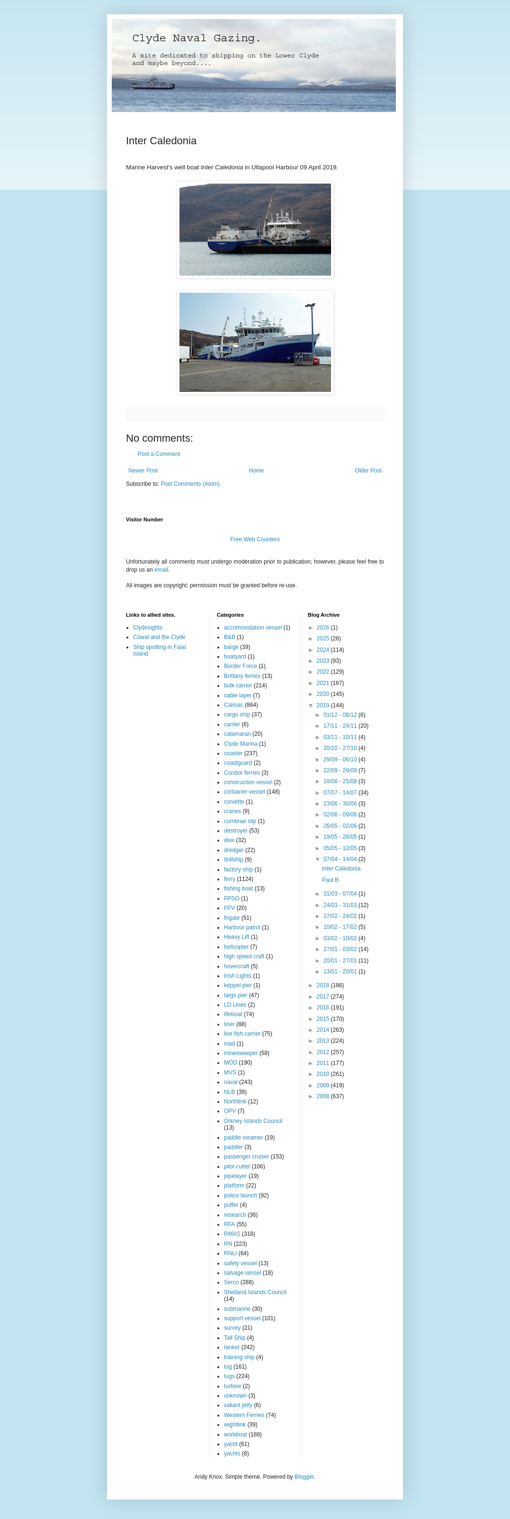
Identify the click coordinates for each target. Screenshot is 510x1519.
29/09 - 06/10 (340, 759)
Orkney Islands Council (253, 1121)
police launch (240, 1195)
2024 (324, 650)
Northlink (235, 1101)
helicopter (236, 947)
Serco (231, 1282)
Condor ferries (242, 772)
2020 (324, 694)
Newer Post (143, 470)
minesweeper (241, 1053)
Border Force (240, 666)
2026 (324, 627)
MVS (230, 1072)
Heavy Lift (236, 937)
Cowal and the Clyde (159, 637)
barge (231, 647)
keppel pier (238, 985)
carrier (232, 724)
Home (256, 470)
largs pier (235, 995)
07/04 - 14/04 (340, 859)
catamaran (237, 734)
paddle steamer (243, 1137)
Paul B (330, 880)
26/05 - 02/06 (340, 826)
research (235, 1215)
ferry (229, 879)
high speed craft (244, 956)
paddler (233, 1147)
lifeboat (233, 1014)
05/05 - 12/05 (340, 848)
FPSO (232, 898)
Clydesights (147, 627)
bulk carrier (238, 685)
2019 (324, 705)
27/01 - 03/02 (340, 949)
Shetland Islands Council (255, 1292)
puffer (231, 1205)
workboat (235, 1434)
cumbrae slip (240, 821)
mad (229, 1043)
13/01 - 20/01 (340, 971)
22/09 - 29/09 (340, 770)
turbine (233, 1386)
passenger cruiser (246, 1156)
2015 (324, 1019)
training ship (239, 1357)
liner (229, 1024)
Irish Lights (237, 976)
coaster (233, 753)
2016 (324, 1007)
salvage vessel (242, 1272)
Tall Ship (234, 1337)
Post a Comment (159, 454)
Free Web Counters (255, 539)
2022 (324, 671)
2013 (324, 1040)
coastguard (238, 763)
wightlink (235, 1424)
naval (231, 1082)
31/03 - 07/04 (340, 893)
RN (228, 1244)
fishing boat (238, 888)
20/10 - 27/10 (340, 748)
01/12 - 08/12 (340, 715)
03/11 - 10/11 (340, 737)
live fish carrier (242, 1033)
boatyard (235, 656)
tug (228, 1366)
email (161, 569)
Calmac (233, 705)
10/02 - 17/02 (340, 927)
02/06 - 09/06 (340, 814)
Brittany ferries (242, 676)
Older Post (368, 470)
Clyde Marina (241, 744)
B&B (229, 637)
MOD (230, 1062)
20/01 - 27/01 (340, 960)
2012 (324, 1052)
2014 (324, 1030)
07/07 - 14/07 (340, 792)
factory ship (238, 869)
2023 (324, 661)
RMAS (232, 1234)
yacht (231, 1444)
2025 (324, 638)
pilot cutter (237, 1166)
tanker (232, 1347)
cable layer (237, 695)
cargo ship (237, 714)
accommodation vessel (253, 627)
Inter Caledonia (341, 868)
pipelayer (235, 1176)
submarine (237, 1309)
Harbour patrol (242, 927)
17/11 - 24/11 (340, 725)
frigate (232, 918)
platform (234, 1185)
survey (232, 1327)
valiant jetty (238, 1405)
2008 (324, 1096)
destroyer (236, 830)
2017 (324, 996)
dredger (233, 850)
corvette (234, 801)
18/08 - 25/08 (340, 781)
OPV (230, 1111)
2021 (324, 683)
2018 (324, 985)
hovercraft (236, 966)
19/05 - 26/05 (340, 837)
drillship (233, 859)
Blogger (304, 1476)
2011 (324, 1063)
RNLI (230, 1253)
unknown (235, 1395)
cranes (232, 811)
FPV (229, 908)
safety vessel (240, 1263)
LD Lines (235, 1004)
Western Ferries (244, 1415)
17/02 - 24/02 (340, 916)
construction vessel (248, 782)
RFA (229, 1224)
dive (229, 840)
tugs (229, 1376)
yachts (232, 1453)
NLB (229, 1092)
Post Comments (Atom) (190, 484)
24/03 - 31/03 (340, 905)
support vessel (242, 1318)
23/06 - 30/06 (340, 803)
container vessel (244, 791)
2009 (324, 1085)
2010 (324, 1074)
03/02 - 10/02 (340, 938)
